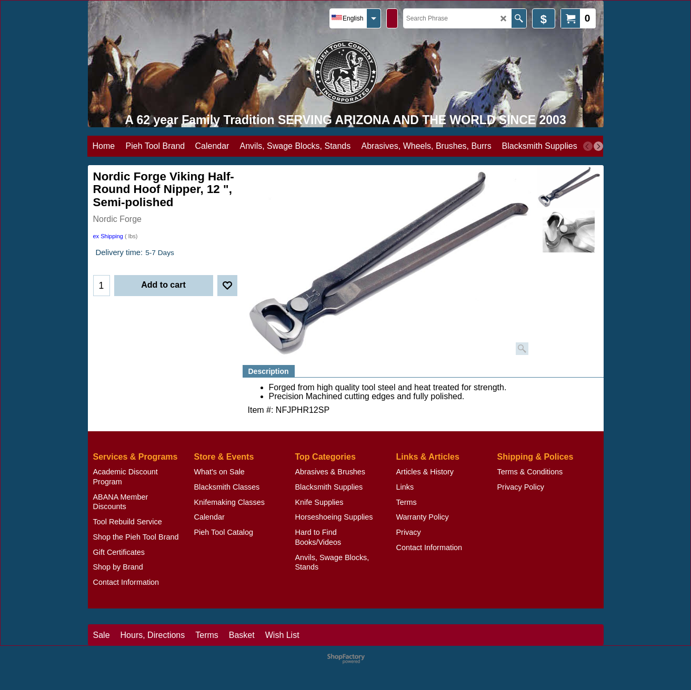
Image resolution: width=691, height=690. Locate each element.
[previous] (588, 146)
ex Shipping (108, 236)
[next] (598, 146)
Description (268, 371)
